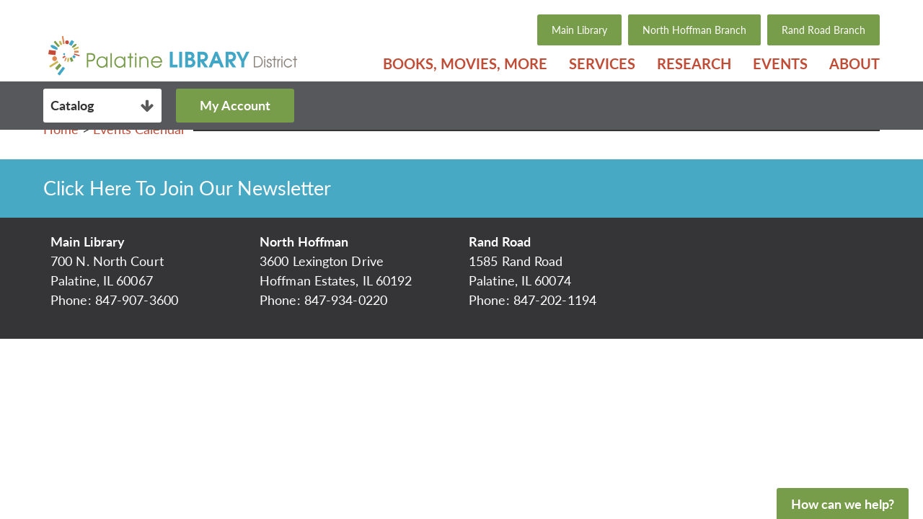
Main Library (579, 30)
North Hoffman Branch (694, 30)
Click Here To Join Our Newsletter (187, 188)
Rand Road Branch (823, 30)
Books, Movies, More (465, 63)
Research (694, 63)
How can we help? (842, 504)
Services (602, 63)
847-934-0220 (345, 300)
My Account (235, 105)
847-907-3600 (136, 300)
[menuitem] (465, 63)
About (854, 63)
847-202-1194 (554, 300)
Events (780, 63)
